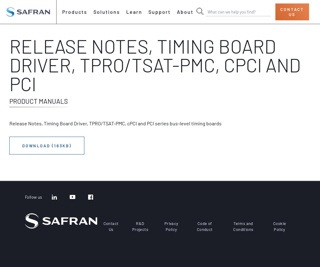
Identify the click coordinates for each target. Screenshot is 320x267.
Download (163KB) (47, 145)
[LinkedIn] (54, 197)
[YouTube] (72, 197)
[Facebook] (90, 197)
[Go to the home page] (28, 12)
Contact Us (292, 12)
